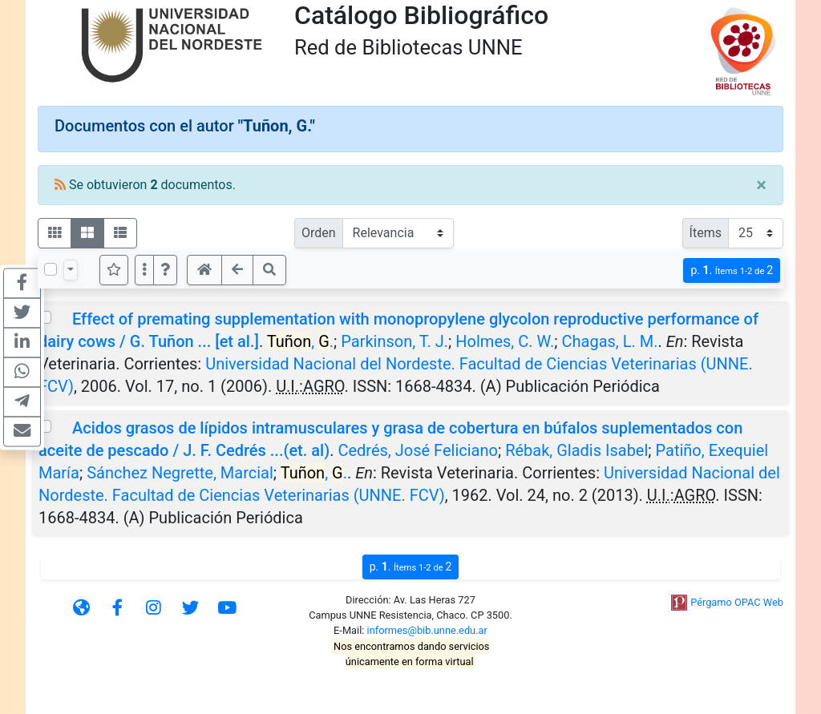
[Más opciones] (144, 270)
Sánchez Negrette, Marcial (180, 472)
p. (731, 270)
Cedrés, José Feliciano (418, 450)
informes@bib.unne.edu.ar (427, 630)
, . (300, 341)
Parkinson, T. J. (394, 341)
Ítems (706, 232)
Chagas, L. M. (609, 341)
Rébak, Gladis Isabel (576, 450)
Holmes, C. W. (504, 341)
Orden (318, 232)
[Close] (761, 185)
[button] (165, 270)
